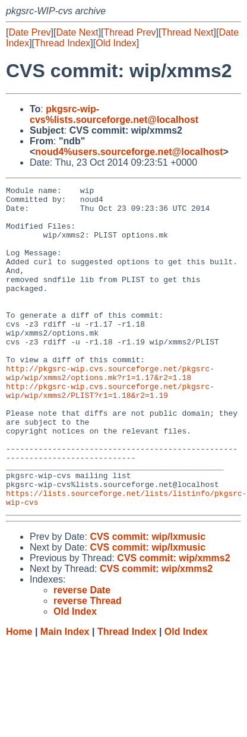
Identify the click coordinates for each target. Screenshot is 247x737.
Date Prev (29, 32)
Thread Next (187, 32)
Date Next (77, 32)
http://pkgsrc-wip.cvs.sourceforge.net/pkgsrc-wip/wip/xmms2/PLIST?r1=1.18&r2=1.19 (110, 432)
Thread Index (62, 43)
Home (19, 696)
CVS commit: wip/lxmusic (147, 601)
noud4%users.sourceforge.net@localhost (129, 152)
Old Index (116, 43)
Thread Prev (130, 32)
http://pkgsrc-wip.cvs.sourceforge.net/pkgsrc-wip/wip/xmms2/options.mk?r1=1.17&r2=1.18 (110, 411)
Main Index (65, 696)
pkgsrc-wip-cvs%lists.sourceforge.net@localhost (114, 114)
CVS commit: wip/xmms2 (173, 622)
